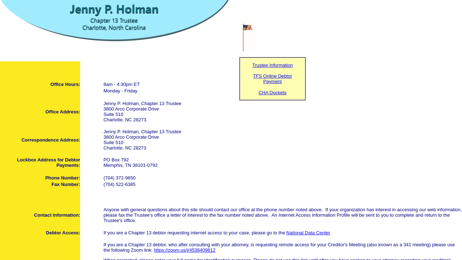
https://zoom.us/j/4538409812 (184, 250)
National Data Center (308, 232)
